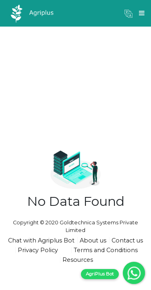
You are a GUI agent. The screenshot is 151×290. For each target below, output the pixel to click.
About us (93, 240)
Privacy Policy (38, 250)
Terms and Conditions (106, 250)
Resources (77, 259)
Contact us (127, 240)
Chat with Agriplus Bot (41, 240)
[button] (128, 13)
